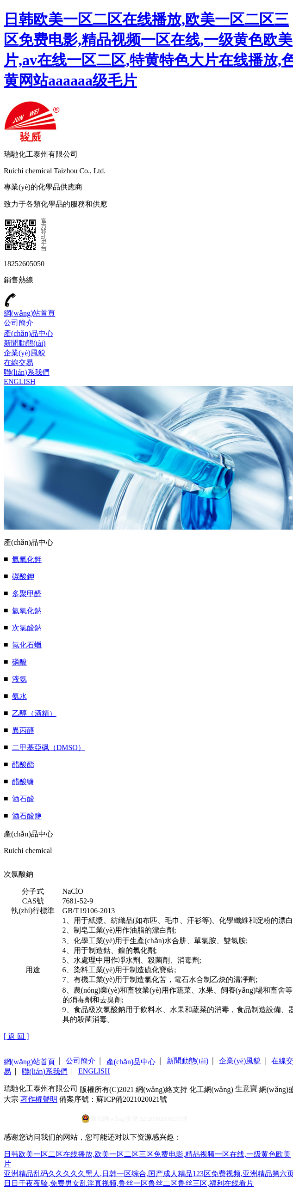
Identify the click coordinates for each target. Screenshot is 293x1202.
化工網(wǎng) (211, 1089)
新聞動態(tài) (25, 343)
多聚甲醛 (27, 594)
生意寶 (246, 1088)
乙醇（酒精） (34, 713)
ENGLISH (19, 381)
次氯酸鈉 (27, 628)
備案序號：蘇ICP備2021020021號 (113, 1099)
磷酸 (19, 662)
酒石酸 (23, 799)
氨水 (19, 696)
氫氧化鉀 (27, 559)
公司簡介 (18, 323)
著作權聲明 (38, 1099)
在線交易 (18, 362)
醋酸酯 (23, 765)
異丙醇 (23, 730)
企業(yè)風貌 (24, 353)
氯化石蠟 (27, 645)
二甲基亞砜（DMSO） (48, 747)
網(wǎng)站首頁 (29, 313)
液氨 (19, 679)
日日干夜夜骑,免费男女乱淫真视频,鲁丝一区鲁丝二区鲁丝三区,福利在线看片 (129, 1183)
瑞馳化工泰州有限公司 (41, 1088)
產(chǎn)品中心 (28, 333)
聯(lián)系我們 (27, 372)
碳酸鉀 (23, 576)
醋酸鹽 (23, 782)
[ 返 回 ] (16, 1036)
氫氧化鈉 (27, 611)
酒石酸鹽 (27, 816)
